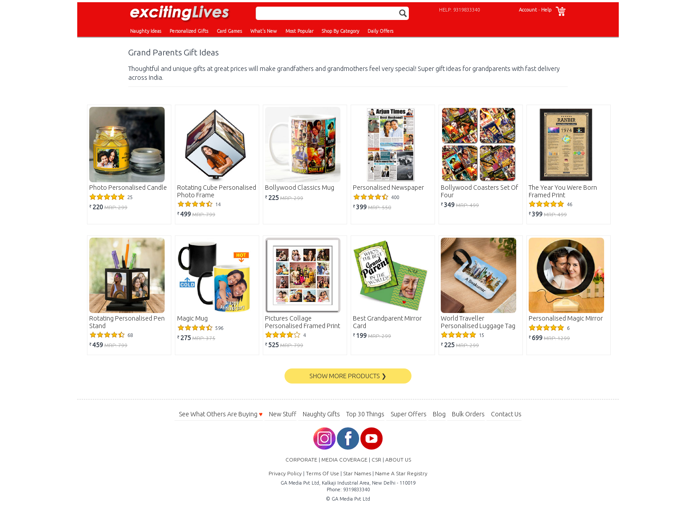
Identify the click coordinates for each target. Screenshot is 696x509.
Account (528, 9)
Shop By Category (340, 31)
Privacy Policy (285, 473)
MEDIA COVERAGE (344, 459)
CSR (376, 459)
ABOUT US (398, 459)
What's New (263, 31)
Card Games (229, 31)
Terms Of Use (322, 473)
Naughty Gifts (321, 414)
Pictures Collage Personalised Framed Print (302, 322)
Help (546, 9)
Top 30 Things (365, 414)
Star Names (357, 473)
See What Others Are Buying (220, 414)
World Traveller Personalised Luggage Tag (478, 322)
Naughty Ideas (145, 31)
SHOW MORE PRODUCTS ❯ (348, 376)
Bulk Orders (468, 414)
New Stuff (283, 414)
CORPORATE (301, 459)
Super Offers (409, 414)
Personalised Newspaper (388, 187)
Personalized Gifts (189, 31)
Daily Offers (380, 31)
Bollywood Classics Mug (299, 187)
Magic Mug (192, 318)
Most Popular (299, 31)
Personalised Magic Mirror (566, 318)
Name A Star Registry (401, 473)
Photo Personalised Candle (128, 187)
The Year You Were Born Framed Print (563, 191)
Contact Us (506, 414)
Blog (439, 414)
